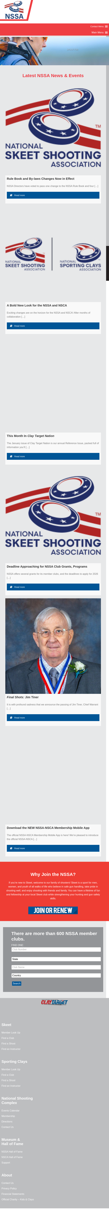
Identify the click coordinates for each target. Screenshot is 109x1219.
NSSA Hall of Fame (12, 1151)
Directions (7, 1121)
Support (6, 1162)
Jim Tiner (23, 697)
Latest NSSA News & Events (53, 75)
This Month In (30, 436)
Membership (8, 1116)
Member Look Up (11, 1032)
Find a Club (8, 1038)
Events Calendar (10, 1110)
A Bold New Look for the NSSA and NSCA (37, 305)
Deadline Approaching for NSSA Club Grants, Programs (47, 566)
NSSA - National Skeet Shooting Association (24, 11)
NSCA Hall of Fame (12, 1157)
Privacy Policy (9, 1188)
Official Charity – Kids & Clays (18, 1199)
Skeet (6, 1025)
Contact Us (8, 1127)
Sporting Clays (14, 1061)
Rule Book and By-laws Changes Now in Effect (40, 178)
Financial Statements (13, 1194)
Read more (17, 195)
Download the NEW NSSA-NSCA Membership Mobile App (48, 827)
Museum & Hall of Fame (12, 1141)
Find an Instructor (11, 1049)
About (7, 1175)
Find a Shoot (8, 1043)
